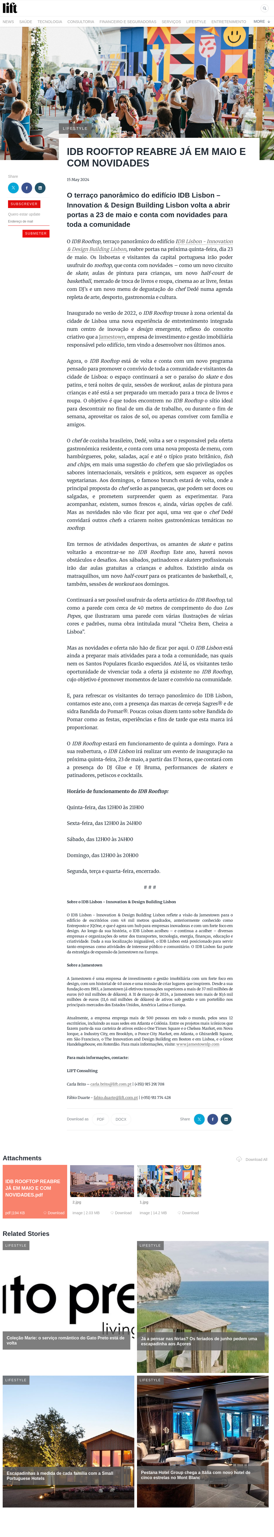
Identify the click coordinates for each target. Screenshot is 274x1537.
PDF (100, 1119)
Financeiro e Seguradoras (128, 22)
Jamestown (112, 337)
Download (53, 1213)
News (8, 22)
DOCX (121, 1119)
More (262, 21)
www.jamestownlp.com (197, 1044)
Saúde (25, 22)
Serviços (171, 22)
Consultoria (80, 22)
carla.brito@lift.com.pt (110, 1084)
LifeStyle (196, 22)
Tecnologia (49, 22)
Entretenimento (228, 22)
